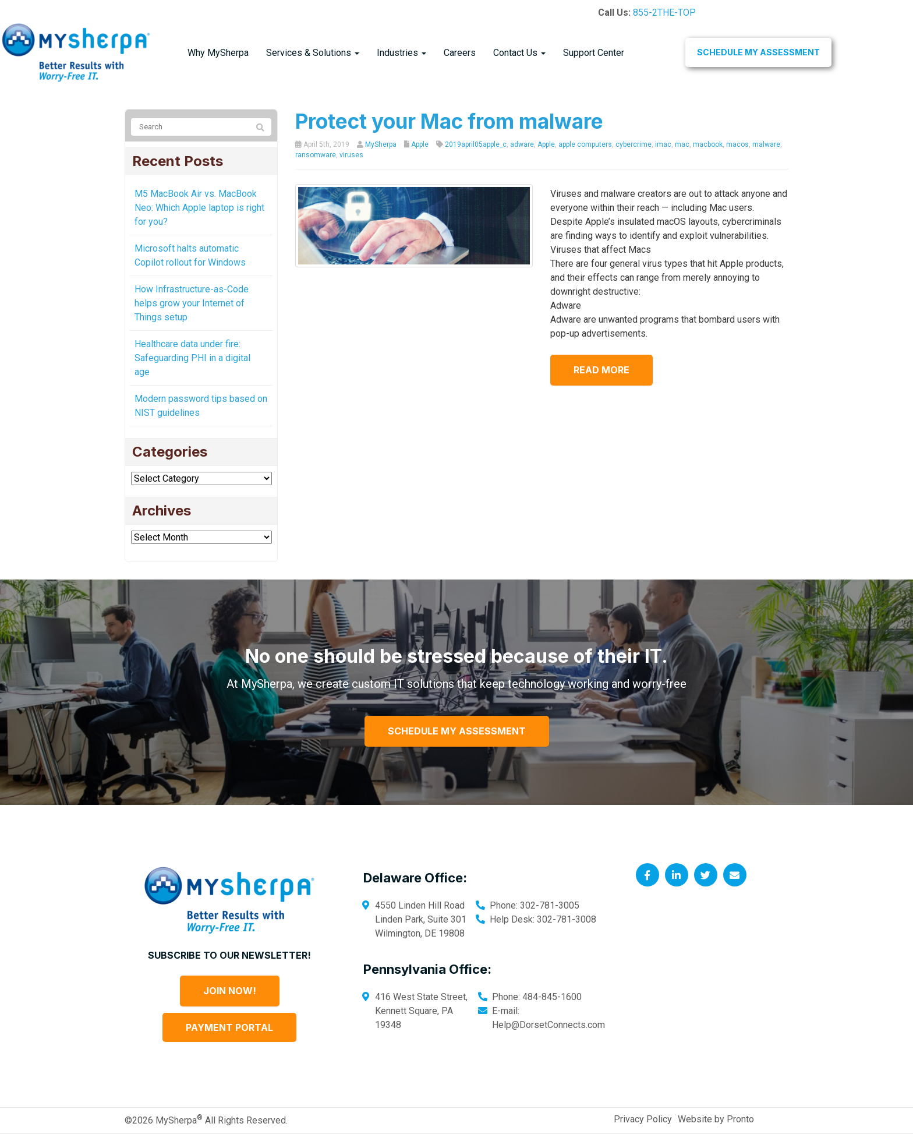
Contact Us (519, 52)
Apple (420, 144)
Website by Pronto (716, 1119)
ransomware (315, 155)
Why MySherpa (218, 52)
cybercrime (633, 144)
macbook (708, 144)
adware (522, 144)
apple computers (585, 144)
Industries (401, 52)
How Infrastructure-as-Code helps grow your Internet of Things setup (192, 303)
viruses (351, 155)
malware (766, 144)
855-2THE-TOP (664, 12)
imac (663, 144)
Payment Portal (229, 1027)
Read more (601, 370)
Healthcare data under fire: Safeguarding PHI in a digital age (192, 357)
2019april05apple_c (476, 144)
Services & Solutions (312, 52)
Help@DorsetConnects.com (548, 1024)
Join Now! (229, 991)
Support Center (593, 52)
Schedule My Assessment (758, 52)
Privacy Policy (643, 1119)
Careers (460, 52)
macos (737, 144)
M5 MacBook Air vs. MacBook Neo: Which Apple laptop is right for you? (199, 207)
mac (682, 144)
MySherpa (381, 144)
